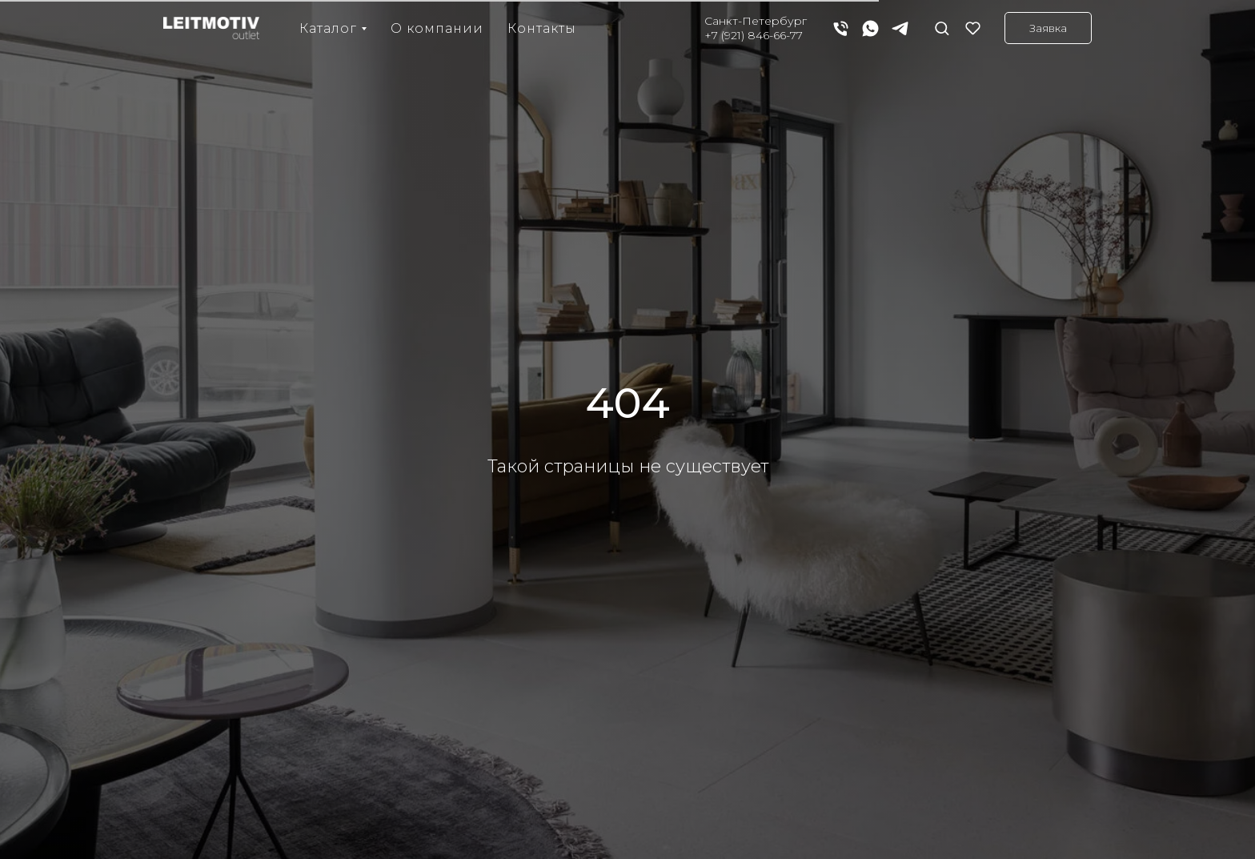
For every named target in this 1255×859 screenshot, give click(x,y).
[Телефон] (841, 28)
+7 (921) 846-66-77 (753, 35)
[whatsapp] (870, 28)
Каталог (328, 28)
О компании (437, 28)
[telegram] (900, 28)
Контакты (541, 28)
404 (628, 403)
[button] (941, 27)
